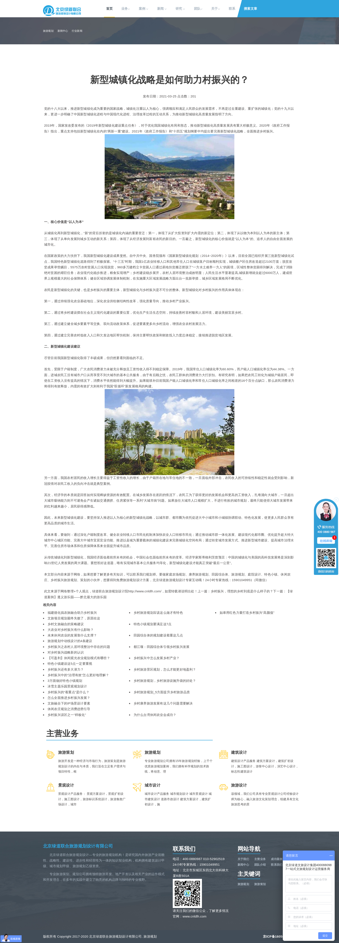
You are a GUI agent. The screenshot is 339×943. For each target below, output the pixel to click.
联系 (232, 8)
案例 (144, 9)
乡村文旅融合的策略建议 (66, 624)
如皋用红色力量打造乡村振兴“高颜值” (247, 612)
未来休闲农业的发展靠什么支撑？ (72, 635)
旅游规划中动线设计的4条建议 (70, 641)
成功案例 (276, 859)
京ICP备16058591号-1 (279, 936)
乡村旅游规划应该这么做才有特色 (158, 612)
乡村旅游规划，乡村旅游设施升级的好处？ (165, 680)
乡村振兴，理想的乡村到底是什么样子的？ (242, 591)
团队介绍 (260, 864)
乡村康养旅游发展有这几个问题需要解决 (163, 703)
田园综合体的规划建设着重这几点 (158, 635)
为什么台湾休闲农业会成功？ (155, 715)
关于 (215, 9)
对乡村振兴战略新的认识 (66, 652)
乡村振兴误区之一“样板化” (67, 715)
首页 (109, 8)
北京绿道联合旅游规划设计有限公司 (78, 846)
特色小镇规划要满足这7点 (153, 624)
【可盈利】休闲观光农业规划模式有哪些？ (79, 658)
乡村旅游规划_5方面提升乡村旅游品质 (162, 692)
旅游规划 (48, 30)
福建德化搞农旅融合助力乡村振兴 (72, 612)
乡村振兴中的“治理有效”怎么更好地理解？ (78, 675)
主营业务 (260, 859)
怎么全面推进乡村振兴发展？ (69, 698)
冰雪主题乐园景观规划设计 (67, 686)
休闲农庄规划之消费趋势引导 (69, 709)
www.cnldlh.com (194, 916)
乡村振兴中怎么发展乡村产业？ (157, 658)
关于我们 (243, 859)
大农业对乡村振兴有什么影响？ (71, 629)
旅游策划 (260, 884)
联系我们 (276, 864)
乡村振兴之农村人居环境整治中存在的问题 (79, 647)
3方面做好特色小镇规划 (65, 680)
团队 (198, 9)
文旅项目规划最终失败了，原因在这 (74, 618)
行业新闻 (77, 30)
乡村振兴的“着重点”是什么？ (68, 692)
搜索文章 (250, 8)
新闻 (162, 9)
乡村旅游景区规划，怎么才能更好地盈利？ (165, 669)
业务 (125, 9)
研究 (180, 9)
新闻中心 (63, 30)
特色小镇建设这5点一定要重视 (70, 663)
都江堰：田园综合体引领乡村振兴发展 (161, 647)
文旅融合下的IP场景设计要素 (69, 703)
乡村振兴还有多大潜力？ (66, 669)
